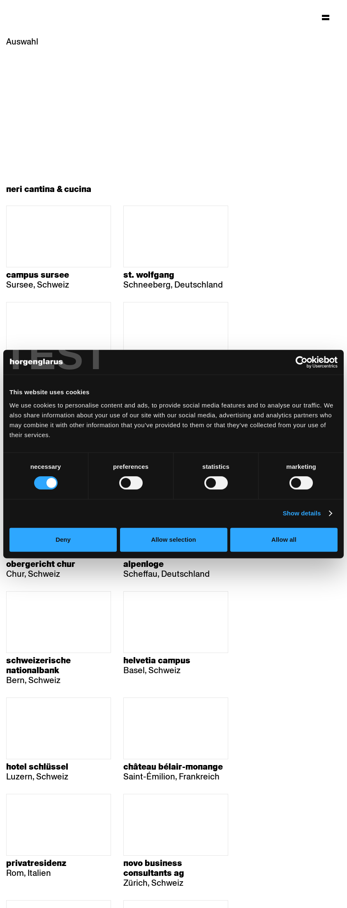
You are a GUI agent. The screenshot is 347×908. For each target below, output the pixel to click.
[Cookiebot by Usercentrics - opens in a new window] (302, 362)
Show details (302, 513)
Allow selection (173, 539)
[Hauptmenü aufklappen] (326, 17)
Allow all (283, 539)
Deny (63, 539)
